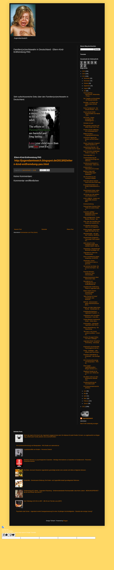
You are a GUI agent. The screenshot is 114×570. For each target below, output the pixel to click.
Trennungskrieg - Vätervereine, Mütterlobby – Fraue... (91, 94)
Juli (85, 91)
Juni (85, 391)
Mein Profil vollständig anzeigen (89, 423)
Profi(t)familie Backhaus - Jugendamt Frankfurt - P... (91, 312)
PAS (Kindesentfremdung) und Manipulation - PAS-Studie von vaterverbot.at (37, 445)
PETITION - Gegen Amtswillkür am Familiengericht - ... (89, 119)
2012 (83, 406)
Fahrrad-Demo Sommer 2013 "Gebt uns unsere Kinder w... (91, 208)
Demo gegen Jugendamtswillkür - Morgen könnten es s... (90, 367)
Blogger (65, 520)
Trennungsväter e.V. (89, 155)
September (87, 86)
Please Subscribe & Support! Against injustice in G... (91, 143)
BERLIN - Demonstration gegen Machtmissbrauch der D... (91, 303)
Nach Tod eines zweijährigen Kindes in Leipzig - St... (91, 151)
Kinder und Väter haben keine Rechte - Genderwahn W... (91, 308)
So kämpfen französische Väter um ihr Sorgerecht (90, 226)
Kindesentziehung (88, 204)
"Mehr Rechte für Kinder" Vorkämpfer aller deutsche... (90, 298)
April (85, 396)
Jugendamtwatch (87, 418)
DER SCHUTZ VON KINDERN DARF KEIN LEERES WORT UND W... (91, 244)
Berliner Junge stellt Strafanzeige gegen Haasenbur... (89, 173)
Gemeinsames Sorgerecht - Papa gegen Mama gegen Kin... (91, 239)
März (85, 398)
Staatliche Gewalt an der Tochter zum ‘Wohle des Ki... (91, 373)
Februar (86, 401)
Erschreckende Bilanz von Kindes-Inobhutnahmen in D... (91, 186)
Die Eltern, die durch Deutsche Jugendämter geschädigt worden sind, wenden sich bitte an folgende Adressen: (55, 470)
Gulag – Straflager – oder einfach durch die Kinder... (91, 351)
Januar (86, 403)
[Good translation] (5, 535)
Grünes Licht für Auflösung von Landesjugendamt (90, 130)
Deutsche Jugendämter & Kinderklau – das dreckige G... (91, 356)
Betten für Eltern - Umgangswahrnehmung (90, 134)
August (86, 88)
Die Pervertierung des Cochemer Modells (89, 177)
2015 (83, 71)
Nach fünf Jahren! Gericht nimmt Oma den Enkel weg (91, 181)
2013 (83, 76)
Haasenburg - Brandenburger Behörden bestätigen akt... (91, 249)
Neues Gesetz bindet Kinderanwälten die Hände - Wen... (91, 113)
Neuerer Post (18, 229)
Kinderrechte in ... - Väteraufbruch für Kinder (91, 167)
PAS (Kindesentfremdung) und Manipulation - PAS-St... (91, 361)
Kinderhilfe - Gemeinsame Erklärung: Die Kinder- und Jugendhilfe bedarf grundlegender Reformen (51, 480)
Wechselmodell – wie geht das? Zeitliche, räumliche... (91, 234)
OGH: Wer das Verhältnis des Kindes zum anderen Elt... (91, 222)
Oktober (86, 83)
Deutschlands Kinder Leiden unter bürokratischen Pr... (91, 191)
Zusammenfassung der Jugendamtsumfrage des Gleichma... (91, 159)
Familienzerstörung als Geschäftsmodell (89, 383)
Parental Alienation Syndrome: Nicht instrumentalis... (88, 273)
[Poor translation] (12, 535)
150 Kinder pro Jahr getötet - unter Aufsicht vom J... (91, 195)
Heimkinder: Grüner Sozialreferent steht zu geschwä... (90, 262)
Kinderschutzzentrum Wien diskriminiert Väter (91, 278)
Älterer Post (70, 229)
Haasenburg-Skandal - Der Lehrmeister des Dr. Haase (91, 147)
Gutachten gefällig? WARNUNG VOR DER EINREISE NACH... (90, 213)
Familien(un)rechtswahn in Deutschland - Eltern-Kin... (91, 163)
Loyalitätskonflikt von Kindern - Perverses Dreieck (38, 449)
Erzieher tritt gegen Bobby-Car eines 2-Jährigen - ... (91, 337)
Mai (85, 393)
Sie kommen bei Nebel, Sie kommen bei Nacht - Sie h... (91, 267)
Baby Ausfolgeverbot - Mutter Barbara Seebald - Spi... (91, 218)
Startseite (44, 229)
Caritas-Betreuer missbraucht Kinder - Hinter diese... (91, 320)
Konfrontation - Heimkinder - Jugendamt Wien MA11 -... (91, 324)
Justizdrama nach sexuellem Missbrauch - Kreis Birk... (91, 316)
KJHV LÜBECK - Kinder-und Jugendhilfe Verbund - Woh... (91, 200)
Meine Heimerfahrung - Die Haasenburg (91, 328)
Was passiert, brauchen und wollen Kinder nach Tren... (91, 126)
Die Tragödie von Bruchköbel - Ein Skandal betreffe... (91, 99)
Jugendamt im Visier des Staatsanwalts (90, 253)
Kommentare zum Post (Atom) (28, 232)
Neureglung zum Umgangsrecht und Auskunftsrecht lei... (89, 283)
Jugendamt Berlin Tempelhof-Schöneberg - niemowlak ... (91, 342)
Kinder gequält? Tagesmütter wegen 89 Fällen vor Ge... (91, 230)
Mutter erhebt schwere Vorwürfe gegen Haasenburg (89, 292)
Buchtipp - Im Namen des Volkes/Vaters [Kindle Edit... (90, 104)
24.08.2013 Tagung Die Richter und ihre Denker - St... (91, 139)
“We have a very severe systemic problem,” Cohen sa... (91, 333)
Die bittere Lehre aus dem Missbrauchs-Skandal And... (90, 378)
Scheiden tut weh (88, 123)
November (87, 81)
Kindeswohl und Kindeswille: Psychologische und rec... (91, 347)
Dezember (87, 78)
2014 (83, 73)
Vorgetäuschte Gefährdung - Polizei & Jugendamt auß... (91, 287)
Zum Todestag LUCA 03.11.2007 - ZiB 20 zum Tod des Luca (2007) (43, 501)
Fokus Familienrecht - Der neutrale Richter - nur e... (91, 108)
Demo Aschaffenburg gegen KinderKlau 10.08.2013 (91, 257)
